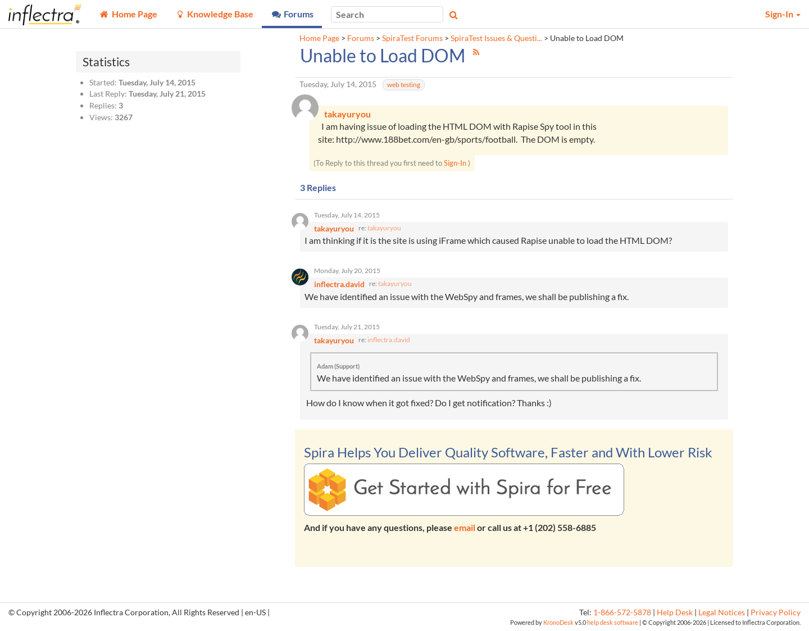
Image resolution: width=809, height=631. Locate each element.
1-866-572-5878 (622, 612)
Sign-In (455, 162)
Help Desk (675, 612)
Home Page (319, 38)
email (464, 527)
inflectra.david (388, 339)
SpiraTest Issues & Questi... (496, 38)
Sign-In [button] (783, 13)
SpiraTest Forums (412, 38)
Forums (360, 38)
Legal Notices (721, 612)
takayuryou (384, 228)
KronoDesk (558, 622)
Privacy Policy (776, 612)
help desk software (612, 622)
